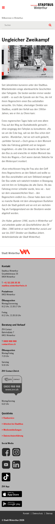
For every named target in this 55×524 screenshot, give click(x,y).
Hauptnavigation (3, 8)
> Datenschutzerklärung (12, 436)
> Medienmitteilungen (11, 430)
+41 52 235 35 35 (11, 283)
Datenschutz (38, 513)
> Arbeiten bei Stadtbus (12, 424)
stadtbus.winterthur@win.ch (14, 285)
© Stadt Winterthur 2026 (13, 520)
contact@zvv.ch (9, 344)
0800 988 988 (10, 341)
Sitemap (49, 513)
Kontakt (26, 513)
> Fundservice (8, 418)
